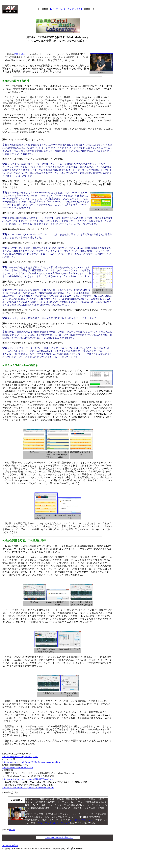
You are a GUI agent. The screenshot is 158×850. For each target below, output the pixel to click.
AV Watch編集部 (10, 845)
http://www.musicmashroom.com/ (17, 767)
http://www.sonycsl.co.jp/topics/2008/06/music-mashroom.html (31, 762)
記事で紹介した (22, 54)
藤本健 (12, 830)
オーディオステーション (82, 820)
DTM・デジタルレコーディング (54, 823)
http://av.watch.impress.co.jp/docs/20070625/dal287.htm (28, 787)
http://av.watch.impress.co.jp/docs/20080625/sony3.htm (27, 779)
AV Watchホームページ (59, 837)
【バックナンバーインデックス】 (66, 9)
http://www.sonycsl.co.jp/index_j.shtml (20, 756)
